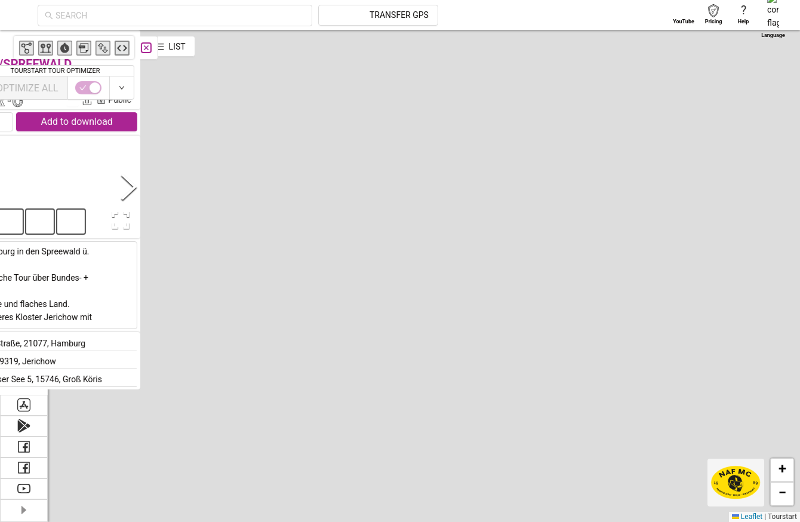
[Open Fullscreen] (237, 220)
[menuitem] (23, 44)
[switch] (748, 87)
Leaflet (747, 516)
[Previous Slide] (59, 186)
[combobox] (288, 15)
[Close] (265, 47)
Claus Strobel (225, 82)
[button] (315, 156)
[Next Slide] (248, 186)
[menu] (24, 212)
